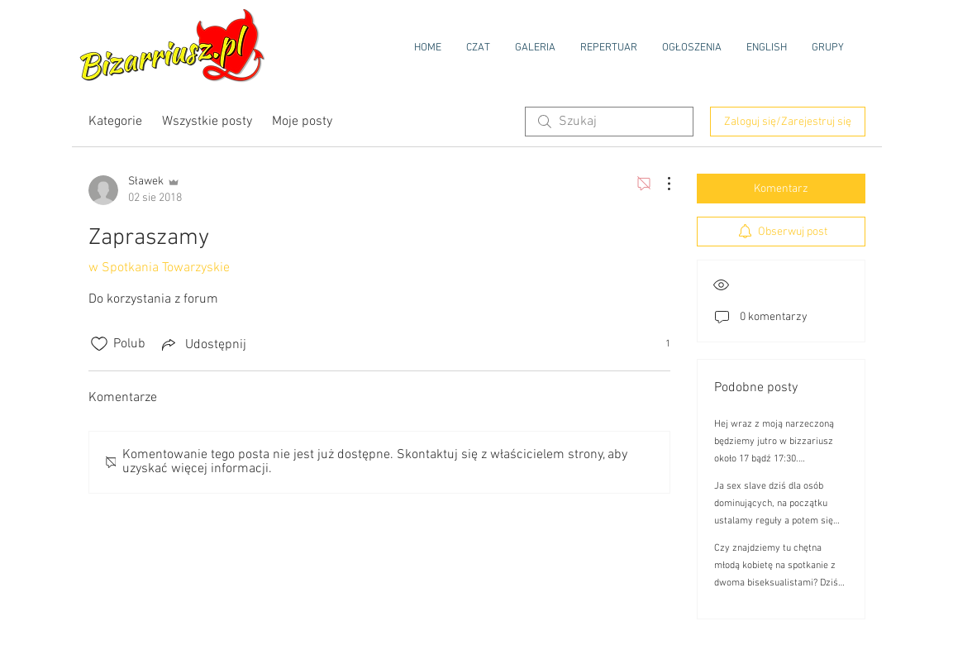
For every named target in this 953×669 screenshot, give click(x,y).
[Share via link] (202, 344)
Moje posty (302, 121)
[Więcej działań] (660, 184)
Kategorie (115, 121)
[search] (609, 121)
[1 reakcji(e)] (658, 344)
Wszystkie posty (207, 121)
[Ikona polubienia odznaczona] (99, 344)
